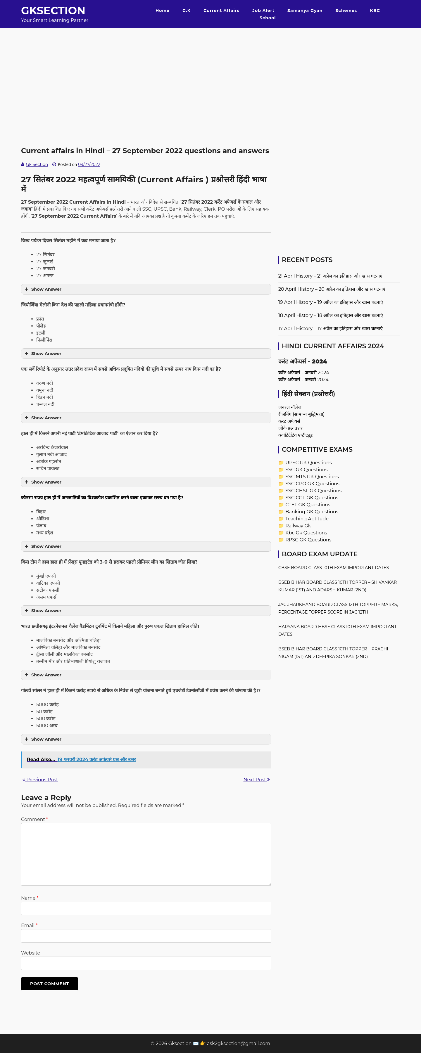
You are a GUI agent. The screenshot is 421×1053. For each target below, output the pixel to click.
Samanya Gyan (304, 10)
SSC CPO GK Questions (312, 483)
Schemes (346, 10)
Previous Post (40, 779)
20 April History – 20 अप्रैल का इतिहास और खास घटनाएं (331, 289)
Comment (34, 819)
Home (163, 10)
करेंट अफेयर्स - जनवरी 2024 (303, 372)
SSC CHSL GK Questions (313, 490)
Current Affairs (221, 10)
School (268, 17)
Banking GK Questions (311, 512)
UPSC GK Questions (308, 462)
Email (29, 925)
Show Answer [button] (42, 289)
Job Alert (263, 10)
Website (30, 953)
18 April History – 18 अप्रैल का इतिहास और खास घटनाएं (330, 315)
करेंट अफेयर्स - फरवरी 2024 (303, 379)
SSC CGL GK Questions (311, 497)
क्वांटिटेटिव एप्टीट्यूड (295, 435)
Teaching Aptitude (307, 519)
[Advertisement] (210, 69)
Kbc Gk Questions (306, 533)
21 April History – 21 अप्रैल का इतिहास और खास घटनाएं (330, 276)
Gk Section (37, 164)
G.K (186, 10)
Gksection (53, 10)
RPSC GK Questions (308, 540)
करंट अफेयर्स (289, 421)
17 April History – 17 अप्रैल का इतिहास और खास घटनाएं (330, 328)
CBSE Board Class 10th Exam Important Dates (333, 567)
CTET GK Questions (307, 505)
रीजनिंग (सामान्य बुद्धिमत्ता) (301, 414)
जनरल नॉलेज (289, 407)
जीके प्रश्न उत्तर (290, 428)
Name (29, 898)
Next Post (257, 779)
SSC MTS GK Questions (312, 476)
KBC (375, 10)
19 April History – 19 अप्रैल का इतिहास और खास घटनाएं (330, 302)
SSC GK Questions (306, 469)
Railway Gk (298, 526)
